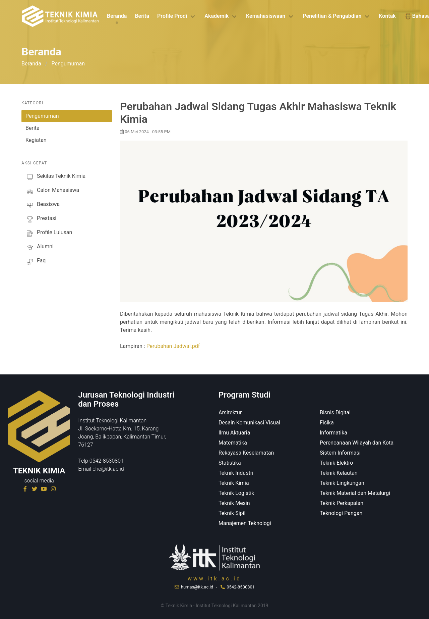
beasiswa (42, 205)
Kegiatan (36, 140)
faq (35, 261)
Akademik (216, 16)
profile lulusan (48, 233)
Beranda (117, 16)
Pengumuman (42, 116)
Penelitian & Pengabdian (332, 16)
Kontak (387, 16)
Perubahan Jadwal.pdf (173, 346)
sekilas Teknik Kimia (55, 177)
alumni (39, 247)
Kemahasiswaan (265, 16)
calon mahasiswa (52, 191)
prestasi (40, 219)
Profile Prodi (172, 16)
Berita (142, 16)
